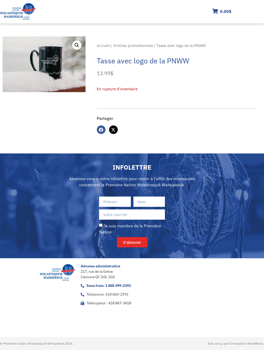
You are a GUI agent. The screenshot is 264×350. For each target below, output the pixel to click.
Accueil (103, 45)
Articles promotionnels (133, 45)
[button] (76, 45)
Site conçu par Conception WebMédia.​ (236, 343)
